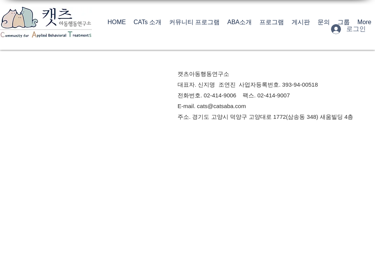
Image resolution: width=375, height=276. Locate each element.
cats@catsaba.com (221, 106)
